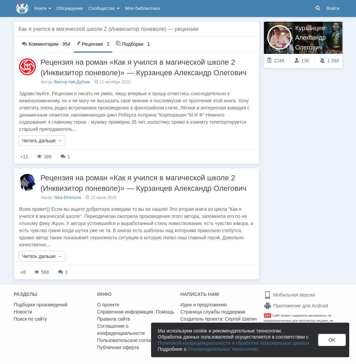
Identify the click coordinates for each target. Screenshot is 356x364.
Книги (43, 8)
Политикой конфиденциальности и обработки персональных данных (233, 343)
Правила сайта (113, 319)
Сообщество (104, 8)
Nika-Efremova (67, 197)
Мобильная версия (289, 295)
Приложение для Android (296, 305)
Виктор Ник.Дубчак (72, 82)
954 (46, 44)
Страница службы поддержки (213, 312)
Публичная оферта (118, 347)
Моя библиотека (142, 8)
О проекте (108, 304)
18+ (268, 315)
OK (332, 340)
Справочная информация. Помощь (135, 312)
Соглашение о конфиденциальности (121, 329)
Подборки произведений (41, 304)
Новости (23, 312)
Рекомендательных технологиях (223, 349)
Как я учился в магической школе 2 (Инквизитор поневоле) (93, 29)
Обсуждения (70, 8)
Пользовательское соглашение (131, 340)
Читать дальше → (42, 140)
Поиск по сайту (30, 319)
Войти (333, 8)
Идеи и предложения (204, 304)
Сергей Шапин (241, 319)
